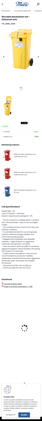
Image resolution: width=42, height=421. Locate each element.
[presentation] (4, 57)
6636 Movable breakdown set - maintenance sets (25, 173)
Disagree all (10, 415)
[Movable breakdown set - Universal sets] (21, 49)
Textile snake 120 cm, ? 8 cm (15, 340)
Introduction (6, 11)
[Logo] (21, 4)
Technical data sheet (12, 284)
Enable (24, 415)
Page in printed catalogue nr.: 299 (17, 286)
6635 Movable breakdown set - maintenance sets (25, 155)
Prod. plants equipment (22, 11)
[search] (38, 4)
